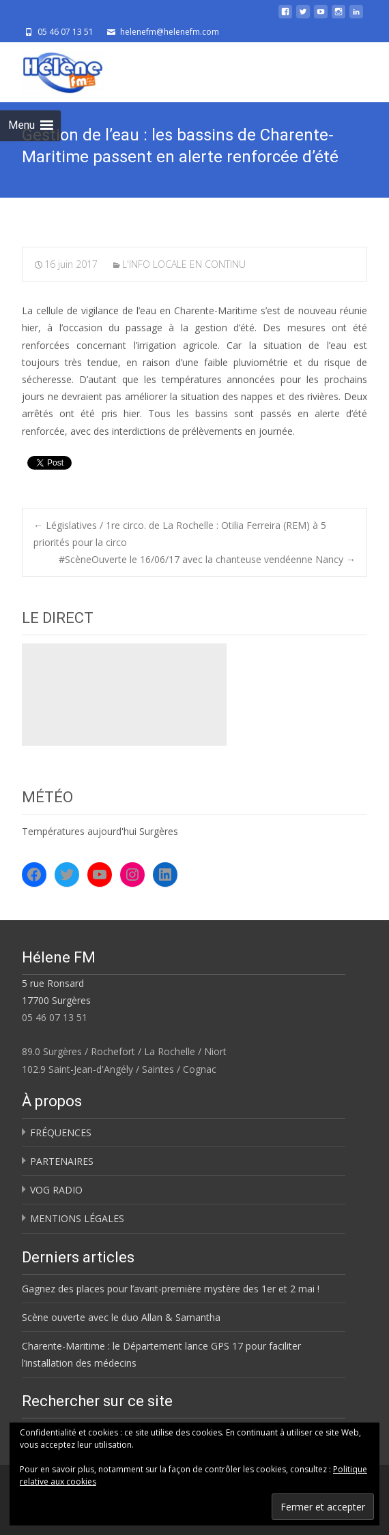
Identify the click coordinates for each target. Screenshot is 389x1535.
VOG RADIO (56, 1189)
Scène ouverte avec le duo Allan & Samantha (121, 1317)
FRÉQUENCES (60, 1132)
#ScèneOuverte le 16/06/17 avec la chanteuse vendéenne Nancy (207, 559)
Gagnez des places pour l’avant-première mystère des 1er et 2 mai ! (170, 1288)
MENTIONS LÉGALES (77, 1218)
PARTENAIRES (61, 1161)
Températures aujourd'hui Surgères (100, 831)
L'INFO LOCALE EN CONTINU (184, 264)
